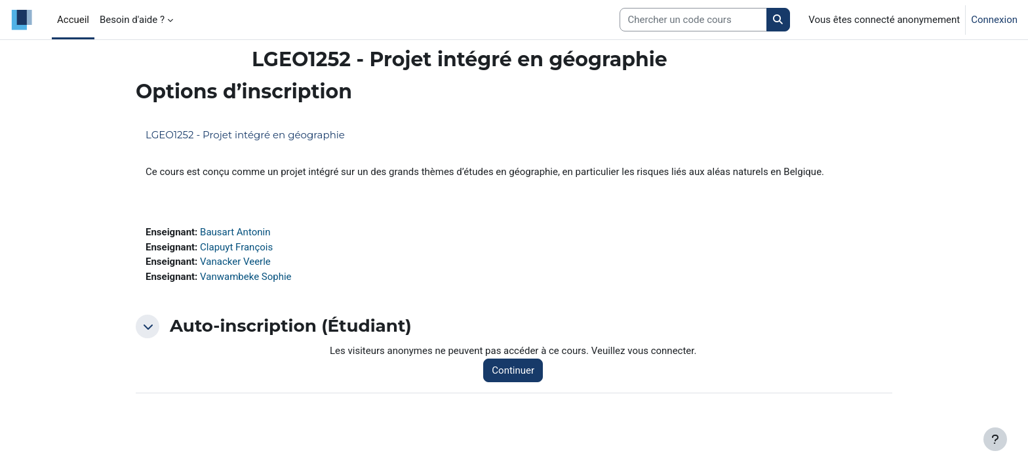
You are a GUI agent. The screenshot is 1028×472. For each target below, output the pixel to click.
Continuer (513, 370)
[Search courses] (693, 20)
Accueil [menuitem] (73, 20)
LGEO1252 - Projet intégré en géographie (245, 134)
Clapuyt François (236, 247)
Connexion (994, 20)
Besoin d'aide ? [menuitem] (132, 20)
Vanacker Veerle (235, 261)
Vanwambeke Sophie (246, 277)
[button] (147, 326)
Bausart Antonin (235, 232)
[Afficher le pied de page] (995, 439)
